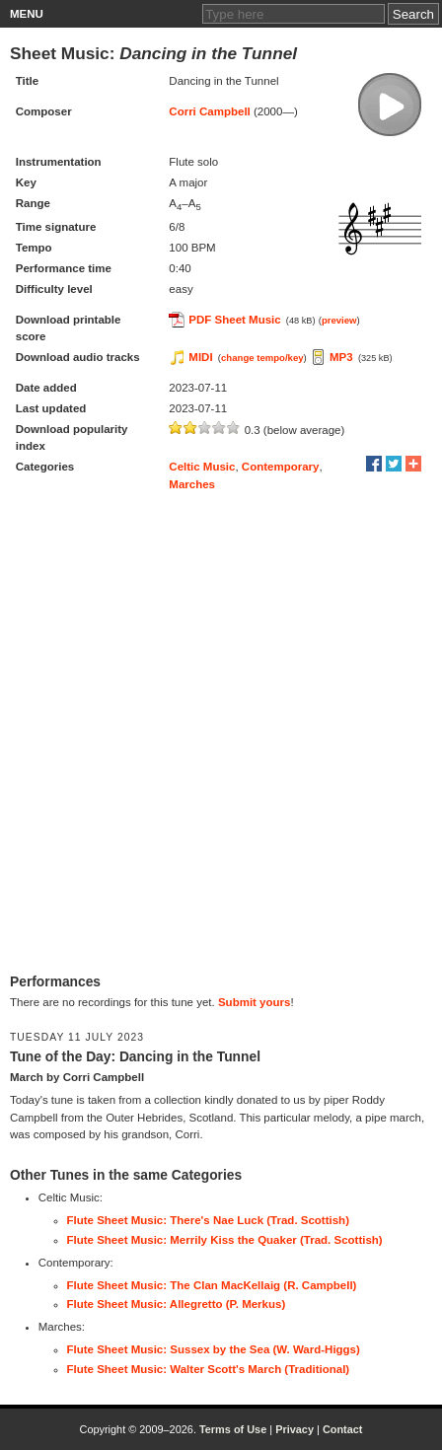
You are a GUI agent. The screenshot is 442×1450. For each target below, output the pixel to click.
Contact (343, 1429)
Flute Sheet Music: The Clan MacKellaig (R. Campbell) (212, 1285)
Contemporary (281, 466)
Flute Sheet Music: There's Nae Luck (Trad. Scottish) (208, 1220)
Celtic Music (202, 466)
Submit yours (254, 1002)
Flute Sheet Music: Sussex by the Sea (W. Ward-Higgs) (213, 1349)
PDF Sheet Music (234, 320)
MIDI (200, 357)
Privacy (294, 1429)
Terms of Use (232, 1429)
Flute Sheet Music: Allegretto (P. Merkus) (176, 1304)
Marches (192, 484)
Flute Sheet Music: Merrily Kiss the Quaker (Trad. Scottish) (225, 1240)
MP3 (341, 357)
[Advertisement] (221, 733)
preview (339, 320)
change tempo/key (262, 357)
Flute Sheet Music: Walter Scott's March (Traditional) (208, 1369)
